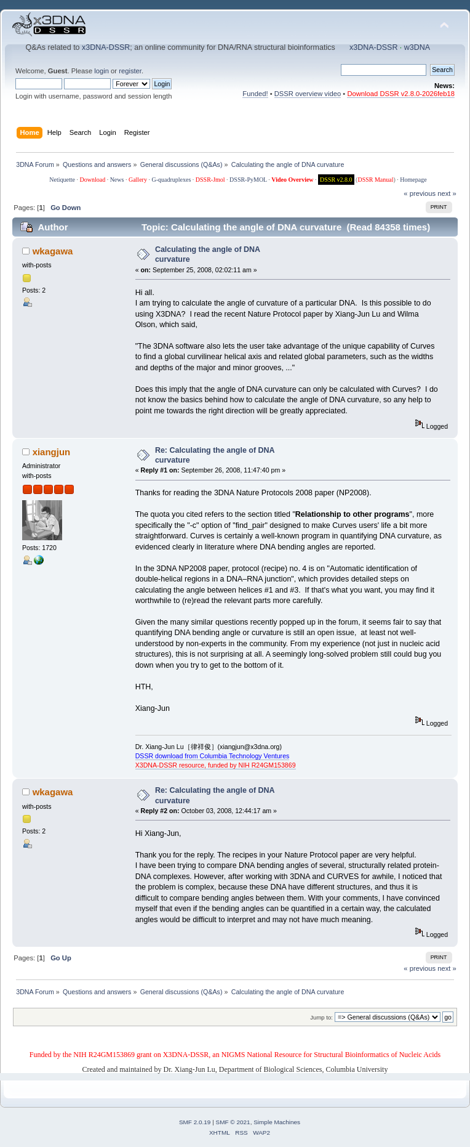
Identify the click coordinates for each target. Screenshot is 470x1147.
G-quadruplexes (171, 179)
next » (446, 193)
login (101, 71)
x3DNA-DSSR (106, 47)
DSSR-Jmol (210, 179)
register (130, 71)
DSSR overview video (307, 93)
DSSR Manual (375, 179)
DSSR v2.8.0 (336, 179)
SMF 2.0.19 (195, 1122)
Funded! (255, 93)
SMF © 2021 (233, 1122)
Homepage (413, 179)
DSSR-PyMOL (248, 179)
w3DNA (417, 47)
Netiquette (62, 179)
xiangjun (52, 452)
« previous (420, 193)
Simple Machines (276, 1122)
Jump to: (321, 1017)
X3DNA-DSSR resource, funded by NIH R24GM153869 (215, 765)
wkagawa (53, 251)
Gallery (138, 179)
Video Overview (292, 179)
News (117, 179)
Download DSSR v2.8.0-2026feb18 (401, 93)
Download (92, 179)
